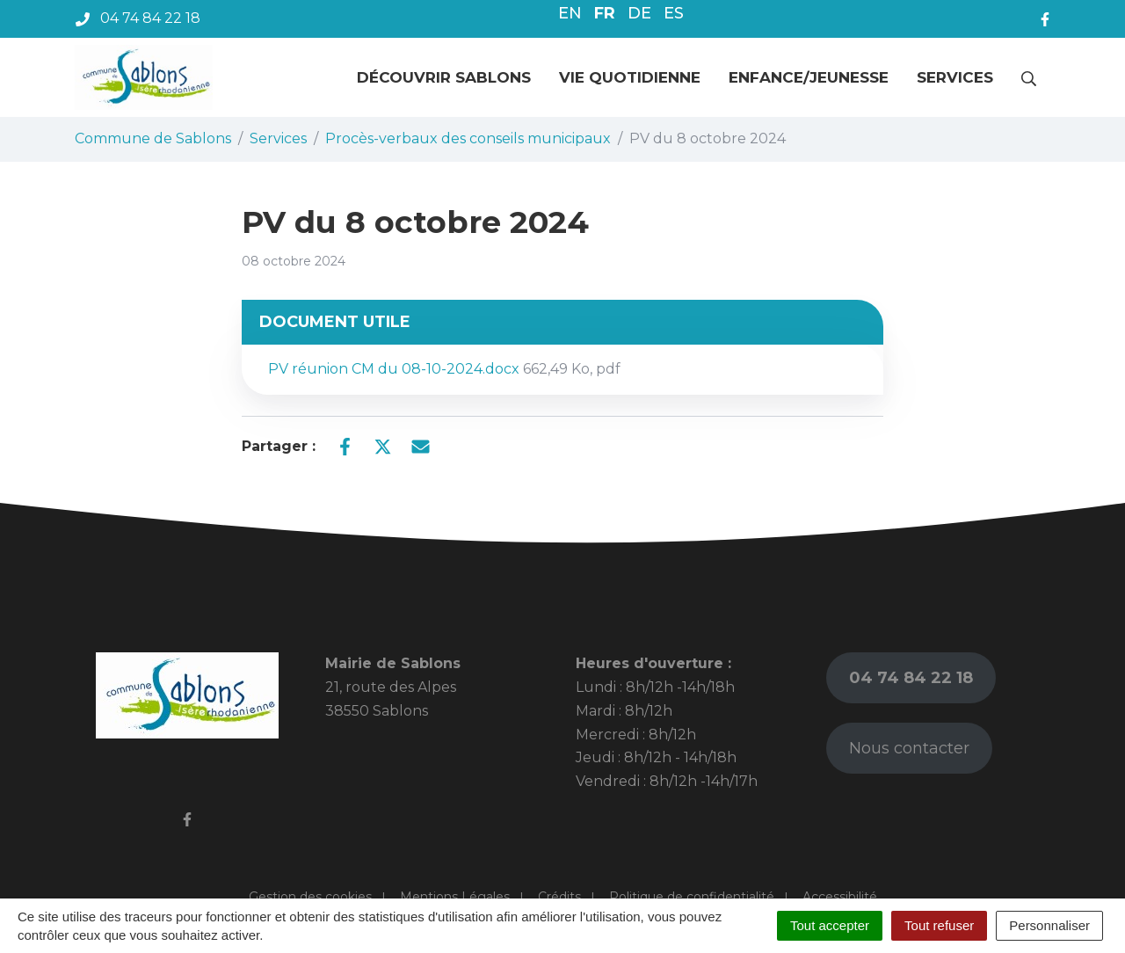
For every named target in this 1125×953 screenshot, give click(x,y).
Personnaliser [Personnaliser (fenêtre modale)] (1049, 925)
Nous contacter (909, 748)
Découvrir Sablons (444, 77)
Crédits (559, 897)
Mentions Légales (455, 897)
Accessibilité (839, 897)
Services (955, 77)
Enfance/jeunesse (809, 77)
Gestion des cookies (310, 897)
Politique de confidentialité (691, 897)
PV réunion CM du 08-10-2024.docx (444, 368)
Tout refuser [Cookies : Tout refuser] (939, 925)
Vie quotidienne (629, 77)
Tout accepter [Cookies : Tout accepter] (829, 925)
